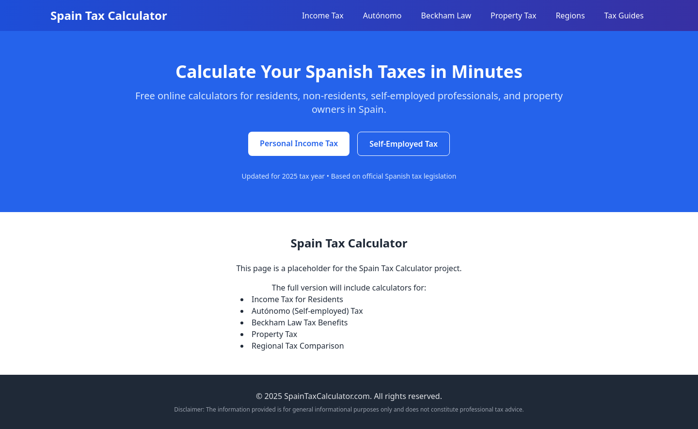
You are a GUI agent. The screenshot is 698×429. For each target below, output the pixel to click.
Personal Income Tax (299, 143)
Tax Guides (624, 15)
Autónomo (382, 15)
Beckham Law (446, 15)
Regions (570, 15)
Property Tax (513, 15)
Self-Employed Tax (403, 143)
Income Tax (323, 15)
